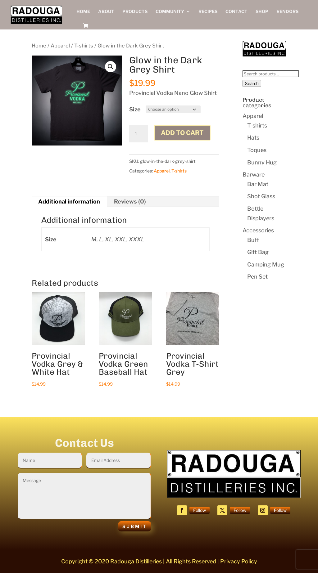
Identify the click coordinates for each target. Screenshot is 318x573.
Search (252, 83)
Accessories (258, 230)
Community (170, 11)
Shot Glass (261, 196)
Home (83, 11)
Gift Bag (258, 252)
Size (135, 109)
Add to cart (182, 133)
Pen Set (257, 276)
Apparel (60, 46)
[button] (110, 66)
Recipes (207, 11)
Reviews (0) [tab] (130, 201)
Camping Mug (265, 264)
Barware (254, 174)
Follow (199, 510)
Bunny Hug (262, 162)
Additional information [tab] (69, 201)
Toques (256, 150)
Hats (253, 137)
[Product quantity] (138, 133)
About (106, 11)
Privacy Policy (238, 561)
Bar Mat (257, 184)
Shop (262, 11)
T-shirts (83, 46)
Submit (134, 526)
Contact (236, 11)
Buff (253, 240)
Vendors (287, 11)
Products (135, 11)
